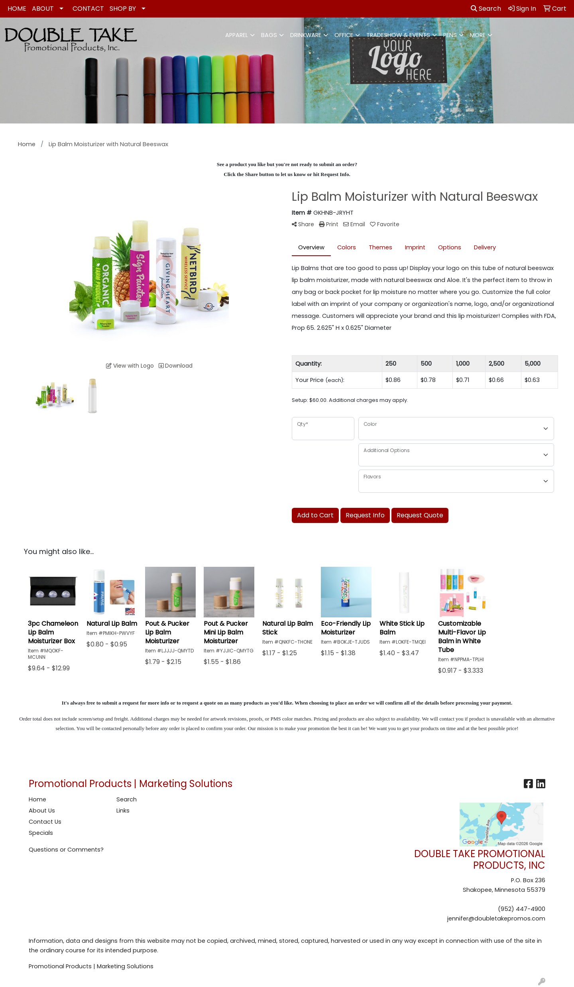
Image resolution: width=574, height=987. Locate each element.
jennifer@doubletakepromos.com (496, 918)
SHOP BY (123, 8)
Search (486, 8)
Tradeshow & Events (398, 35)
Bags (269, 35)
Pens (450, 35)
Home (37, 799)
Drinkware (305, 35)
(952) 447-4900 (521, 909)
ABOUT (43, 8)
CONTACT (88, 8)
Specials (41, 833)
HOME (17, 8)
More (478, 35)
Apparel (236, 35)
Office (343, 35)
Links (123, 811)
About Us (42, 811)
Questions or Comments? (66, 850)
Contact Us (45, 822)
